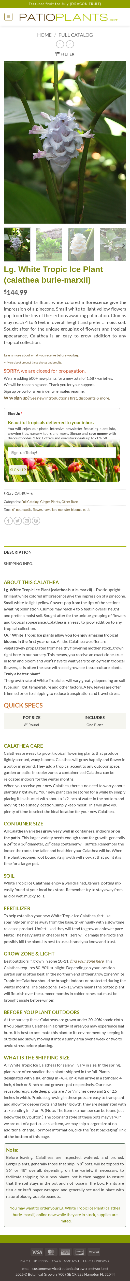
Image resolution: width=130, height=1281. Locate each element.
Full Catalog (76, 35)
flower (37, 510)
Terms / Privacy (96, 1260)
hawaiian (50, 510)
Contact (71, 1260)
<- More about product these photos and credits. (33, 362)
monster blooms (69, 510)
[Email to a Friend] (27, 521)
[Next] (123, 246)
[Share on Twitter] (17, 521)
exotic (26, 510)
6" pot (16, 510)
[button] (8, 17)
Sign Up (15, 413)
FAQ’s (56, 1260)
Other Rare (70, 502)
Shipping (41, 1260)
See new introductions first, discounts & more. (70, 397)
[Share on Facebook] (8, 521)
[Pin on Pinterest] (36, 521)
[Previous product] (70, 44)
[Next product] (60, 44)
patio (86, 510)
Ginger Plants (50, 502)
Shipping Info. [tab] (18, 563)
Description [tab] (18, 552)
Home (44, 35)
